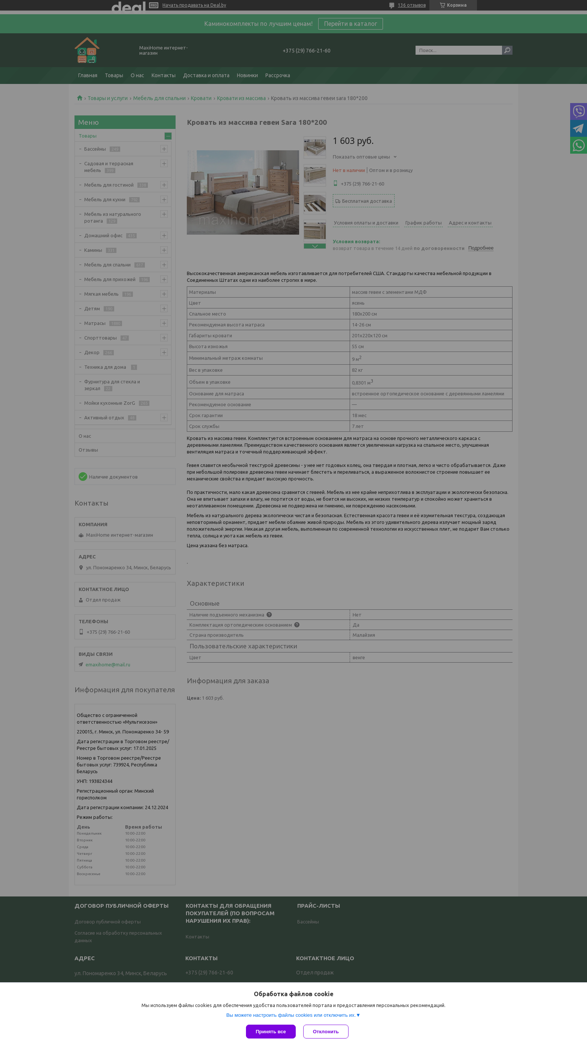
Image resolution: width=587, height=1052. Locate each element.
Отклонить (326, 1031)
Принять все (271, 1031)
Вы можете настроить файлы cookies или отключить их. (291, 1015)
